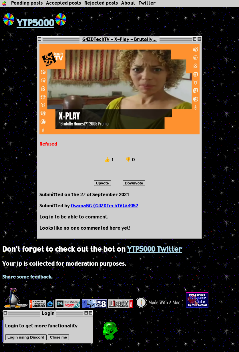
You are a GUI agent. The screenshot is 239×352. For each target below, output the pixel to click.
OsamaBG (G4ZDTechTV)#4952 (104, 206)
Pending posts (27, 3)
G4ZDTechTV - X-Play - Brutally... (119, 39)
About (128, 3)
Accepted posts (63, 3)
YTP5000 (28, 23)
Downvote (134, 183)
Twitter (147, 3)
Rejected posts (101, 3)
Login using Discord (25, 337)
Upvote (102, 183)
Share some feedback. (27, 277)
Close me (58, 337)
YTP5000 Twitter (154, 249)
